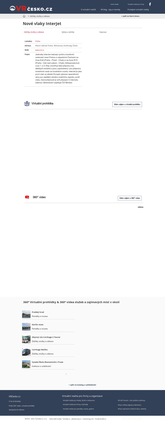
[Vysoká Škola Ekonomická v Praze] (48, 362)
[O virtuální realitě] (88, 9)
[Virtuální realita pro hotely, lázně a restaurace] (79, 400)
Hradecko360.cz (100, 419)
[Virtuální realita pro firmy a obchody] (79, 404)
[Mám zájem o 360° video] (130, 198)
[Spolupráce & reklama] (22, 409)
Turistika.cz (66, 419)
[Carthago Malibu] (48, 349)
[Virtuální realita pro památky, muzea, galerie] (79, 408)
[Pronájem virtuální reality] (138, 9)
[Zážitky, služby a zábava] (39, 16)
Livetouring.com (88, 419)
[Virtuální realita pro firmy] (136, 4)
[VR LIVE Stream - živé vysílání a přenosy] (132, 400)
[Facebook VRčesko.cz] (150, 4)
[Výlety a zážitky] (74, 32)
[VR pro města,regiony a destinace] (132, 405)
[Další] (66, 374)
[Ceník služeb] (114, 4)
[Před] (30, 374)
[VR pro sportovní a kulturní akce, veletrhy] (132, 408)
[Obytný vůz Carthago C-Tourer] (48, 337)
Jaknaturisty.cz (76, 419)
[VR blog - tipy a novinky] (110, 9)
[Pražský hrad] (48, 312)
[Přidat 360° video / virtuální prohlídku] (23, 405)
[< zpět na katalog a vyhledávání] (82, 384)
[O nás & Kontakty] (22, 401)
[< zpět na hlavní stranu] (131, 16)
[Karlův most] (48, 324)
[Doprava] (112, 32)
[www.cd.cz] (58, 50)
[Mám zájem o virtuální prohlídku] (127, 104)
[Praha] (58, 41)
